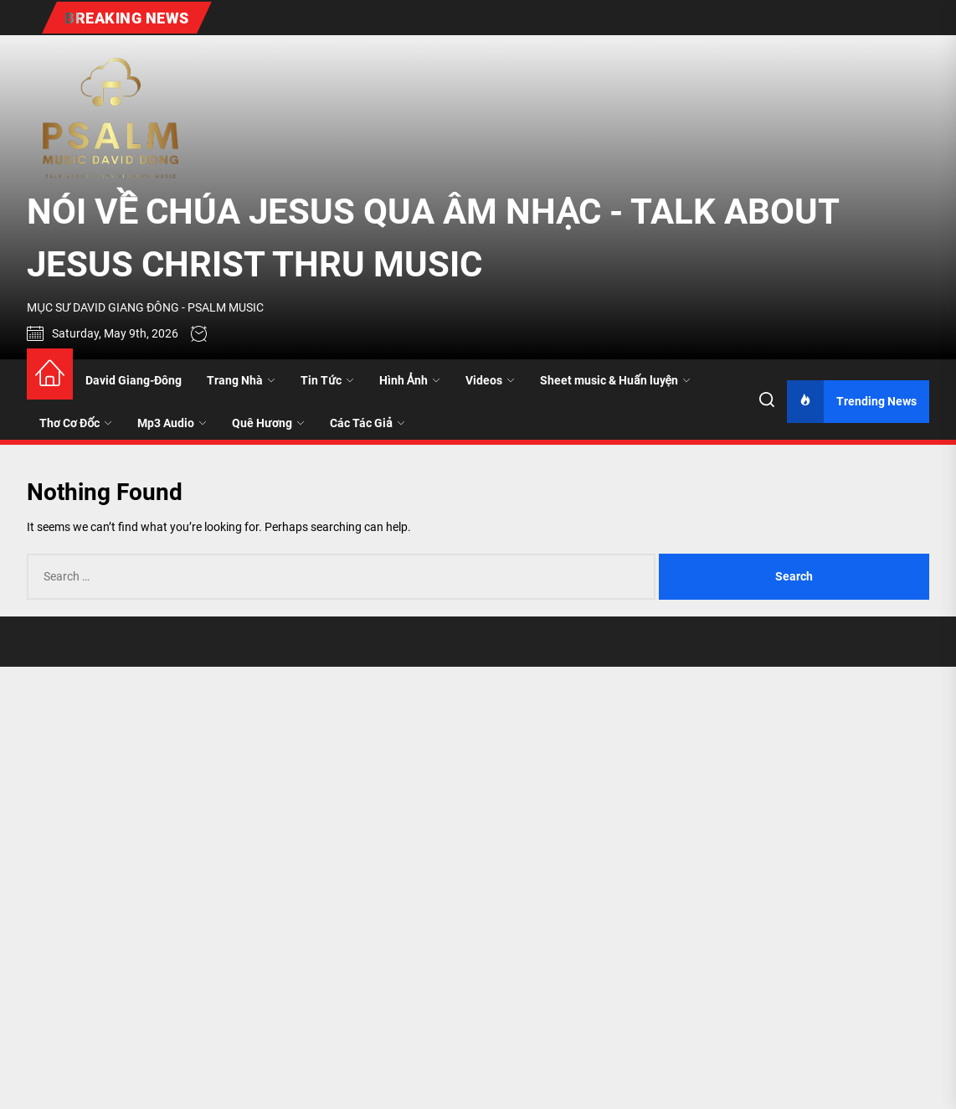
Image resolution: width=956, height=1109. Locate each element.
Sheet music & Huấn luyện (615, 380)
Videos (490, 380)
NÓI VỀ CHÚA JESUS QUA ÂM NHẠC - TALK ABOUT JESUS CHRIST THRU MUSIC (433, 238)
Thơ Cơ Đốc (75, 423)
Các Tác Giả (367, 423)
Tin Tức (327, 380)
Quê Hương (268, 423)
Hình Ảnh (409, 380)
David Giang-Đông (133, 380)
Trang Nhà (241, 380)
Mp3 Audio (172, 423)
